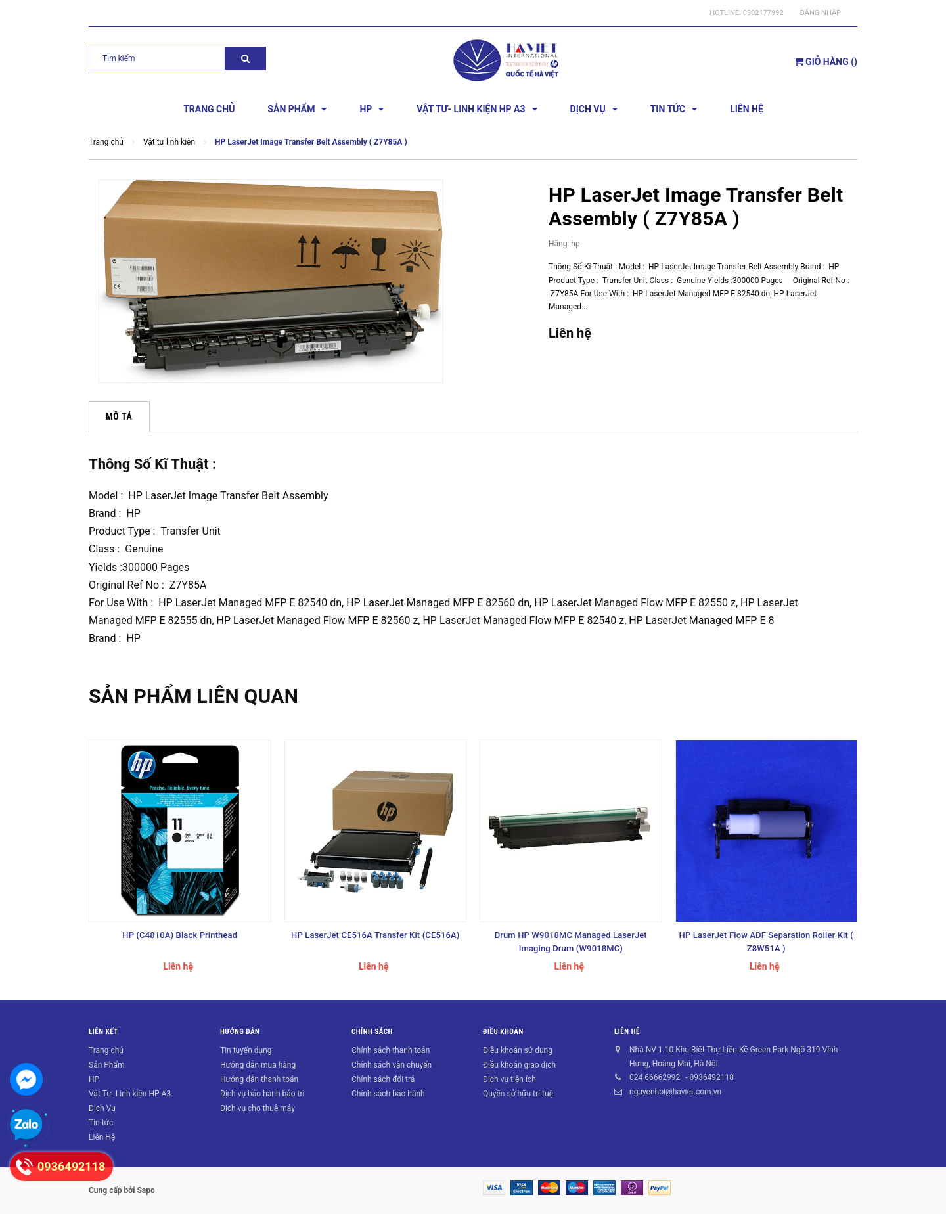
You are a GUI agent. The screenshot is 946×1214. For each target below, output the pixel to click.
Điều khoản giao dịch (519, 1064)
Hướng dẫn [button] (239, 1031)
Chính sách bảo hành (388, 1093)
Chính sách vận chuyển (391, 1064)
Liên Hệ (102, 1137)
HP (94, 1079)
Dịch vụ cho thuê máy (257, 1108)
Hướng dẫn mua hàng (258, 1064)
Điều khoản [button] (503, 1031)
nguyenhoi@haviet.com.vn (675, 1091)
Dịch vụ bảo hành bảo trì (262, 1093)
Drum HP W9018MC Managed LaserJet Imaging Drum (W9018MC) (571, 941)
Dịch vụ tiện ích (509, 1079)
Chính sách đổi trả (383, 1079)
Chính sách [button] (372, 1031)
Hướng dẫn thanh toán (259, 1079)
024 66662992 (654, 1077)
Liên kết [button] (103, 1031)
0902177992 (763, 13)
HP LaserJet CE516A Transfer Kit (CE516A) (375, 935)
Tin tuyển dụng (246, 1050)
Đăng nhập (820, 13)
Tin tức (101, 1122)
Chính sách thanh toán (390, 1050)
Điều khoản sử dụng (517, 1050)
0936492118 (711, 1077)
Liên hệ (627, 1031)
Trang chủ (106, 1050)
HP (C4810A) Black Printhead (179, 935)
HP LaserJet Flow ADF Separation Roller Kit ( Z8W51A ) (766, 941)
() (825, 61)
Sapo (145, 1190)
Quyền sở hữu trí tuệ (518, 1093)
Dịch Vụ (102, 1108)
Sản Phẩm (107, 1064)
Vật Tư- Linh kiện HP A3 (130, 1093)
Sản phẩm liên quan (193, 696)
